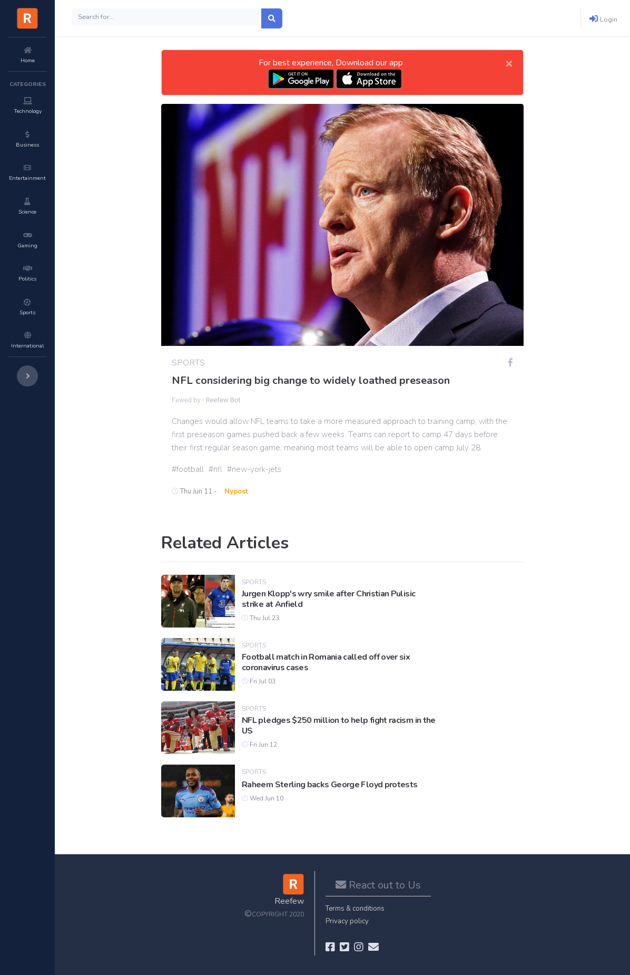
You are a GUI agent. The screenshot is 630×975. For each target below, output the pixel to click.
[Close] (509, 62)
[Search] (167, 17)
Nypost (236, 491)
